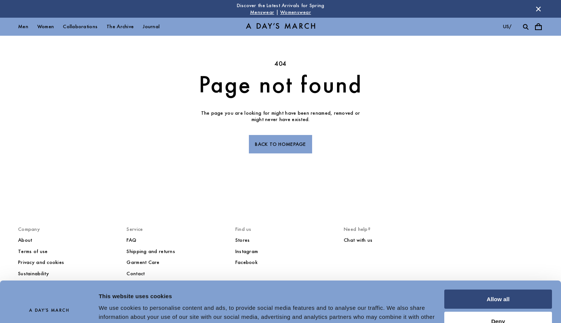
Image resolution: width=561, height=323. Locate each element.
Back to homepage (280, 144)
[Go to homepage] (280, 27)
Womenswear (295, 12)
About (25, 240)
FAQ (131, 240)
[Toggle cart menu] (538, 26)
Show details (116, 308)
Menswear (262, 12)
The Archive (120, 26)
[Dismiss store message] (538, 9)
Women (45, 26)
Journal (151, 26)
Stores (242, 240)
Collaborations (80, 26)
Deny (498, 282)
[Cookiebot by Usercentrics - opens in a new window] (49, 308)
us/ (507, 26)
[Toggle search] (525, 26)
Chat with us (358, 240)
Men (23, 26)
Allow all (498, 261)
